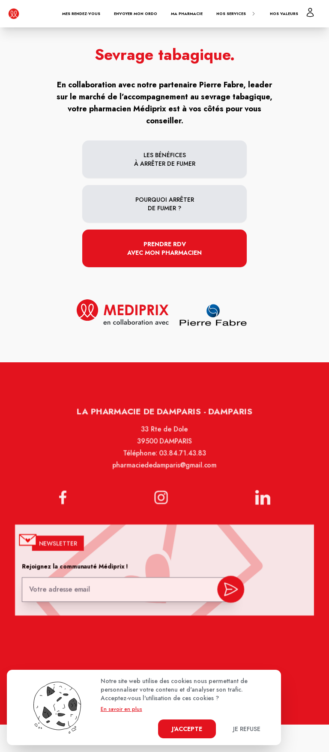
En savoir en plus (121, 709)
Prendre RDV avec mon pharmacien (164, 248)
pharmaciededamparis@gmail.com (164, 470)
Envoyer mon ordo (135, 13)
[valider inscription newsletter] (229, 589)
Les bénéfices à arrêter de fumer (164, 159)
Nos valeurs (284, 13)
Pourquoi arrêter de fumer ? (164, 203)
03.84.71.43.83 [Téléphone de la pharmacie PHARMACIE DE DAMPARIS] (182, 458)
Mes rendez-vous (81, 13)
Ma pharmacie (187, 13)
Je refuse (246, 729)
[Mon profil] (310, 12)
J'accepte (187, 729)
